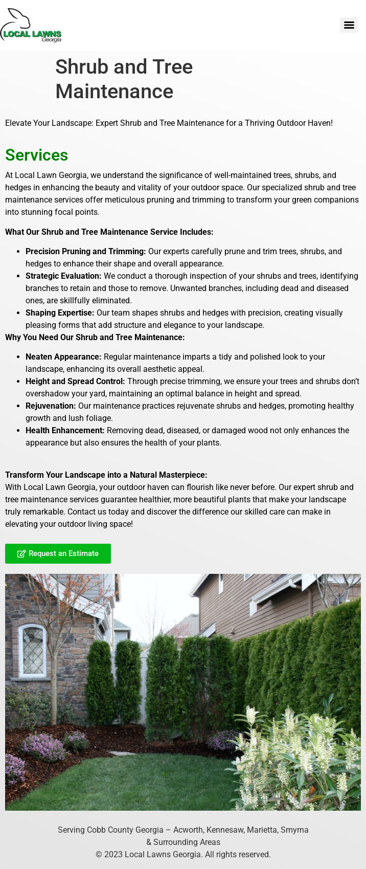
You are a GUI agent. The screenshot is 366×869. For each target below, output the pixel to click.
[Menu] (349, 25)
